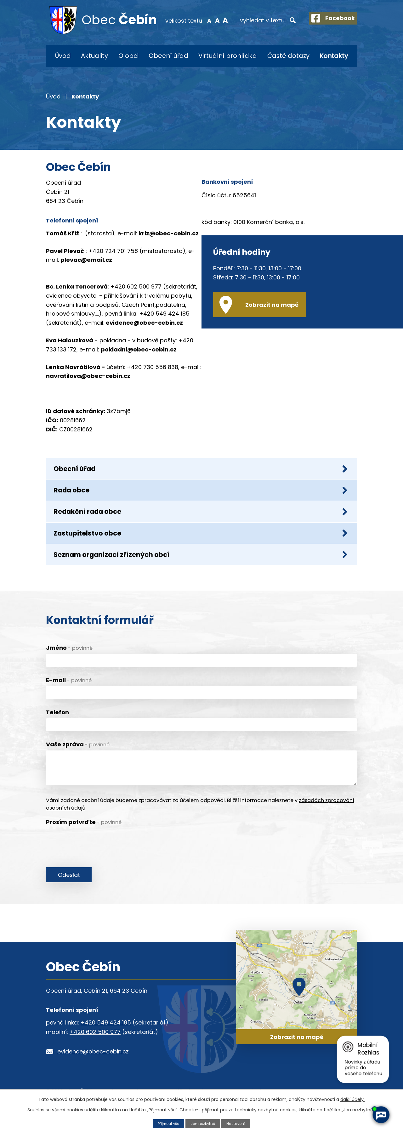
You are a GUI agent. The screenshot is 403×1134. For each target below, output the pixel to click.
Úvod (63, 55)
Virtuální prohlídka (227, 55)
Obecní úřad (168, 55)
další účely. (352, 1099)
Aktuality (94, 55)
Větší (218, 20)
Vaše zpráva (78, 762)
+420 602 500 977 (136, 286)
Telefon (57, 730)
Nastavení (239, 1123)
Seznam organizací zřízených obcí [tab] (200, 570)
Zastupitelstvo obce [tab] (200, 545)
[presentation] (94, 858)
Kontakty (334, 55)
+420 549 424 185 (164, 313)
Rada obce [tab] (200, 495)
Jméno (69, 666)
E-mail (69, 698)
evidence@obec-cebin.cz (93, 1071)
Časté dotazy (288, 55)
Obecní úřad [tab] (200, 470)
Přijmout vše (166, 1123)
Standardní (210, 20)
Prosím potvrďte (84, 840)
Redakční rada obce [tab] (200, 520)
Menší (202, 20)
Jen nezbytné (203, 1123)
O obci (128, 55)
